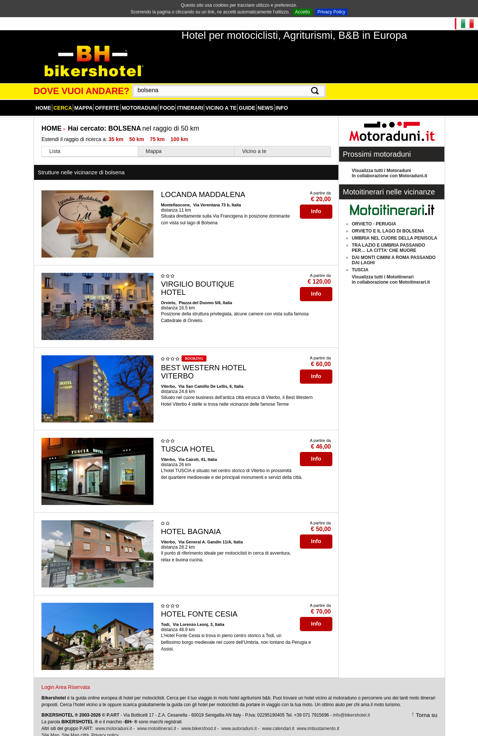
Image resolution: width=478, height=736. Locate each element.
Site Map (50, 727)
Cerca (62, 100)
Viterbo (168, 378)
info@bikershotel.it (351, 707)
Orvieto (168, 294)
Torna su (426, 707)
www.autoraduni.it (239, 720)
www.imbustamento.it (318, 720)
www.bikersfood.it (198, 720)
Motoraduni (140, 100)
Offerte (107, 100)
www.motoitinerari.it (156, 720)
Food (167, 100)
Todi (165, 616)
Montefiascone (175, 196)
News (265, 100)
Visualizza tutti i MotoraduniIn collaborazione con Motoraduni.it (389, 165)
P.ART (112, 707)
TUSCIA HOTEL (188, 441)
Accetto (302, 12)
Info (282, 100)
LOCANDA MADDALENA (203, 186)
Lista (54, 143)
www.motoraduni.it (113, 720)
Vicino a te (220, 100)
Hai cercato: (104, 120)
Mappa (83, 100)
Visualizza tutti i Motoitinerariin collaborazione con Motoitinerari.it (391, 271)
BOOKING (194, 350)
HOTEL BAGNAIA (191, 523)
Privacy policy (104, 727)
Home (43, 100)
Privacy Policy (331, 12)
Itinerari (190, 100)
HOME (51, 120)
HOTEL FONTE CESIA (199, 606)
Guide (247, 100)
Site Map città (75, 727)
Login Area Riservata (65, 679)
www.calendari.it (278, 720)
